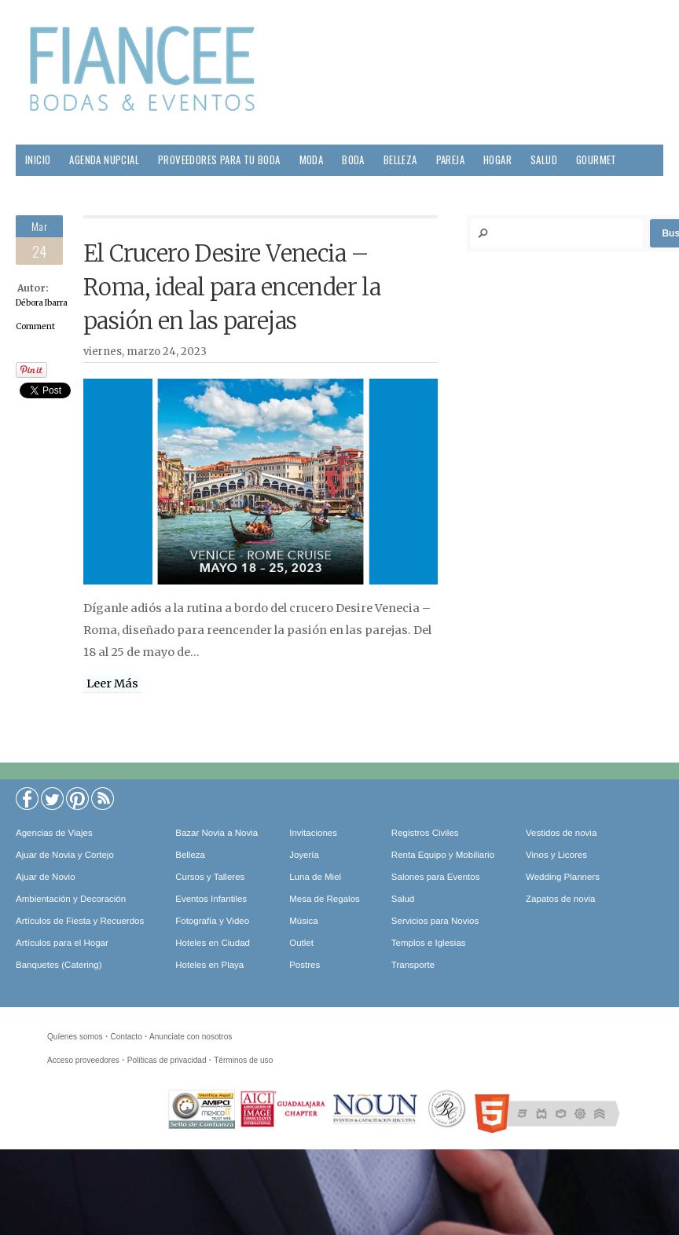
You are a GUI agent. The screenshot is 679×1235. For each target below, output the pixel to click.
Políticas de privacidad (167, 1060)
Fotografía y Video (212, 920)
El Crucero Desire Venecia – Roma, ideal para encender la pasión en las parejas (231, 287)
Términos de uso (243, 1060)
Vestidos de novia (561, 832)
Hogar (497, 159)
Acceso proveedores (83, 1060)
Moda (311, 159)
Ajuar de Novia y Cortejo (65, 854)
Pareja (450, 159)
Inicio (37, 159)
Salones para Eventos (435, 876)
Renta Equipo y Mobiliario (442, 854)
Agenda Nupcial (104, 159)
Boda (353, 159)
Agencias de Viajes (54, 832)
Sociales (44, 191)
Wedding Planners (563, 876)
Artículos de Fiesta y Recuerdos (80, 920)
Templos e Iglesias (428, 942)
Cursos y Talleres (209, 876)
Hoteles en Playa (209, 964)
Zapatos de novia (560, 898)
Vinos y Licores (556, 854)
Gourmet (596, 159)
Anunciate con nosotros (190, 1036)
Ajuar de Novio (45, 876)
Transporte (413, 964)
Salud (543, 159)
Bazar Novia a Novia (216, 832)
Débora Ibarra (42, 303)
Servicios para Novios (435, 920)
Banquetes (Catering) (58, 964)
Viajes (96, 191)
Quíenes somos (75, 1036)
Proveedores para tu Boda (219, 159)
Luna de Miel (315, 876)
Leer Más (112, 683)
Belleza (400, 159)
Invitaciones (313, 832)
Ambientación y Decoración (71, 898)
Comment (35, 326)
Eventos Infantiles (211, 898)
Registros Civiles (425, 832)
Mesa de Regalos (324, 898)
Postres (304, 964)
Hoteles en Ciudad (212, 942)
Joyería (304, 854)
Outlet (301, 942)
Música (303, 920)
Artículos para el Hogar (62, 942)
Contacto (125, 1036)
